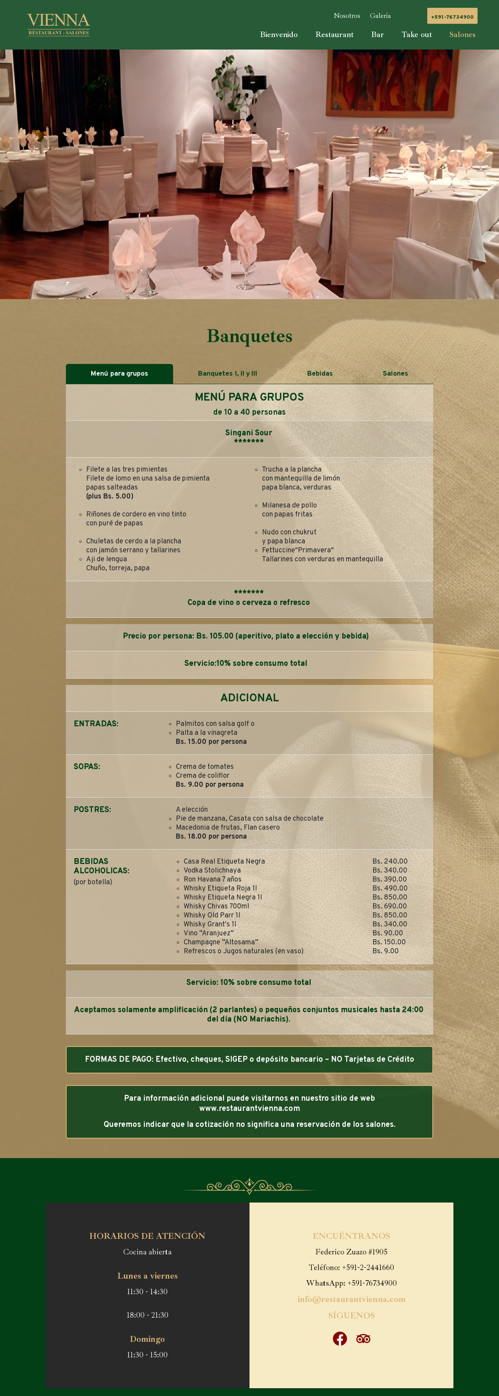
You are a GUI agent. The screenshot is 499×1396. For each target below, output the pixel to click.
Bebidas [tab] (321, 373)
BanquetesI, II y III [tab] (228, 373)
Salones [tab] (396, 373)
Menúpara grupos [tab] (120, 373)
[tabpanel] (249, 709)
